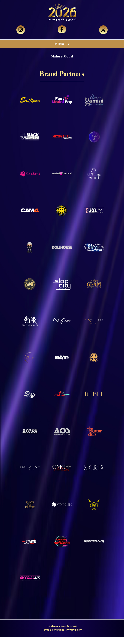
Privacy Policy (74, 629)
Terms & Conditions (53, 629)
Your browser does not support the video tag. (62, 21)
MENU (62, 44)
